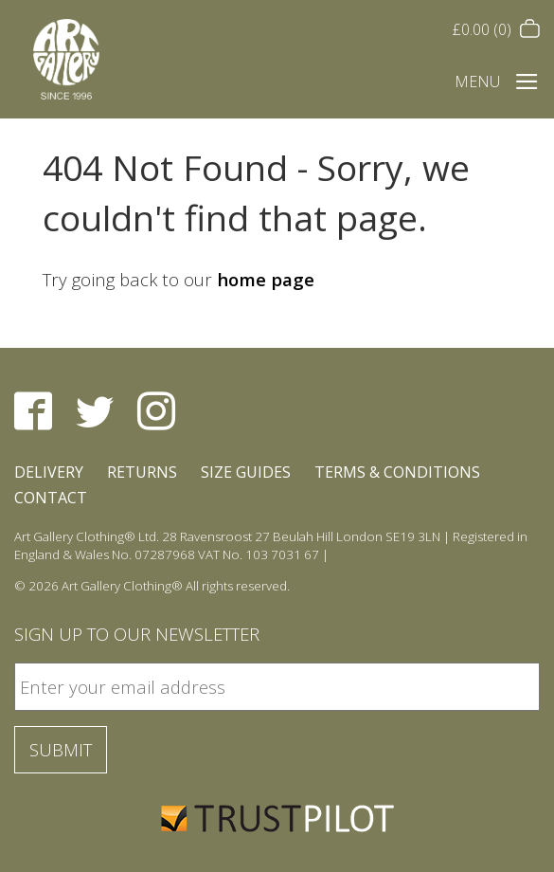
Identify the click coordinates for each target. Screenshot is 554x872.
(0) (496, 29)
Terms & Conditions (397, 472)
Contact (50, 497)
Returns (142, 472)
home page (265, 279)
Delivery (48, 472)
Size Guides (246, 472)
